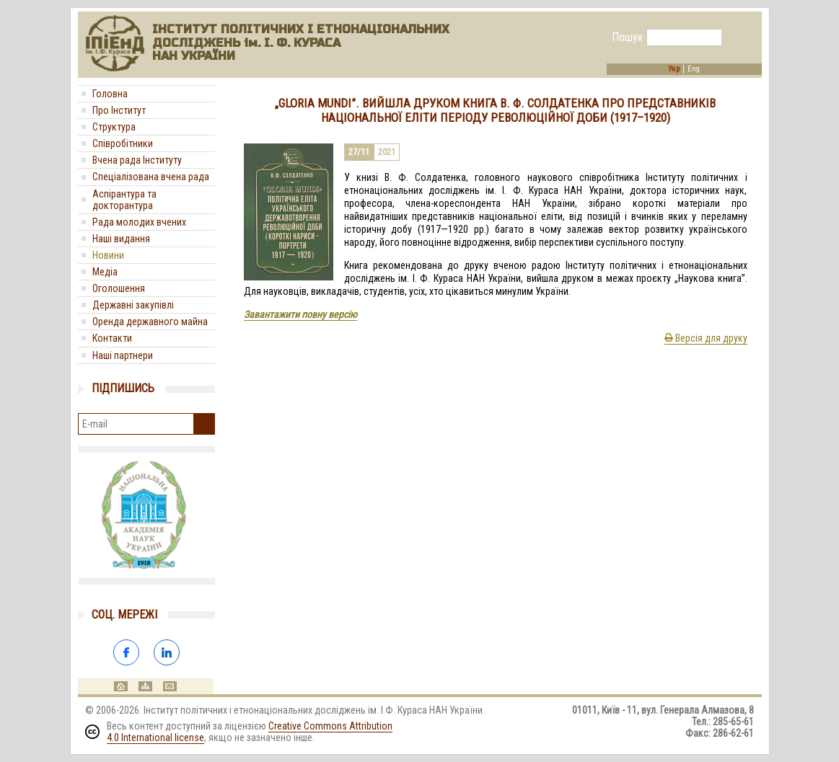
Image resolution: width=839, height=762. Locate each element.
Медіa (105, 272)
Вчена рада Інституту (137, 160)
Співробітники (122, 143)
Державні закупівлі (133, 305)
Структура (114, 127)
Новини (108, 255)
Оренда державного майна (150, 321)
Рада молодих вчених (139, 222)
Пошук (627, 37)
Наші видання (121, 238)
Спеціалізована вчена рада (150, 176)
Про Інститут (119, 110)
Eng (694, 69)
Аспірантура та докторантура (124, 199)
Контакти (112, 338)
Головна (110, 93)
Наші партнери (122, 355)
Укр (674, 69)
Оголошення (118, 288)
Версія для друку (705, 338)
